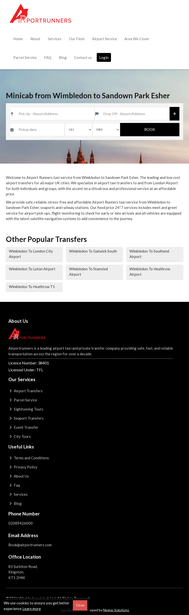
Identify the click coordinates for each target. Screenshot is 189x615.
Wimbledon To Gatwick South (93, 251)
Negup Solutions (116, 610)
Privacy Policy (22, 467)
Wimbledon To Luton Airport (32, 269)
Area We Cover (136, 38)
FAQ (47, 57)
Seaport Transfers (26, 418)
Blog (63, 57)
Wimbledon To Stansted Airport (88, 272)
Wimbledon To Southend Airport (149, 254)
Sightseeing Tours (25, 409)
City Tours (19, 436)
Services (55, 38)
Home (18, 38)
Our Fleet (77, 38)
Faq (14, 485)
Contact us (83, 57)
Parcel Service (25, 57)
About (35, 38)
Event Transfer (23, 427)
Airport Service (104, 38)
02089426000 (20, 523)
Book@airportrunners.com (30, 545)
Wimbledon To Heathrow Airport (149, 272)
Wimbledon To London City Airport (31, 254)
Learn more (31, 608)
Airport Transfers (25, 391)
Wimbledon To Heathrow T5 (32, 286)
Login (104, 57)
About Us (18, 476)
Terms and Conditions (28, 458)
